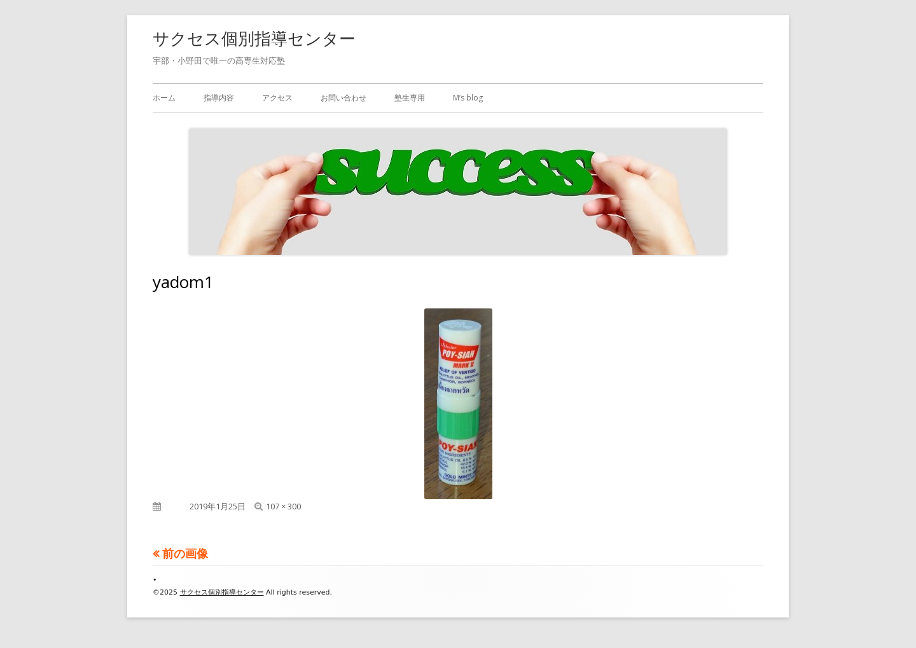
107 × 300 (283, 506)
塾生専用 (409, 97)
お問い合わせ (343, 97)
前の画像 (185, 553)
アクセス (277, 97)
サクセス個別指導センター (254, 38)
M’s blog (468, 97)
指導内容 (219, 97)
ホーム (164, 97)
